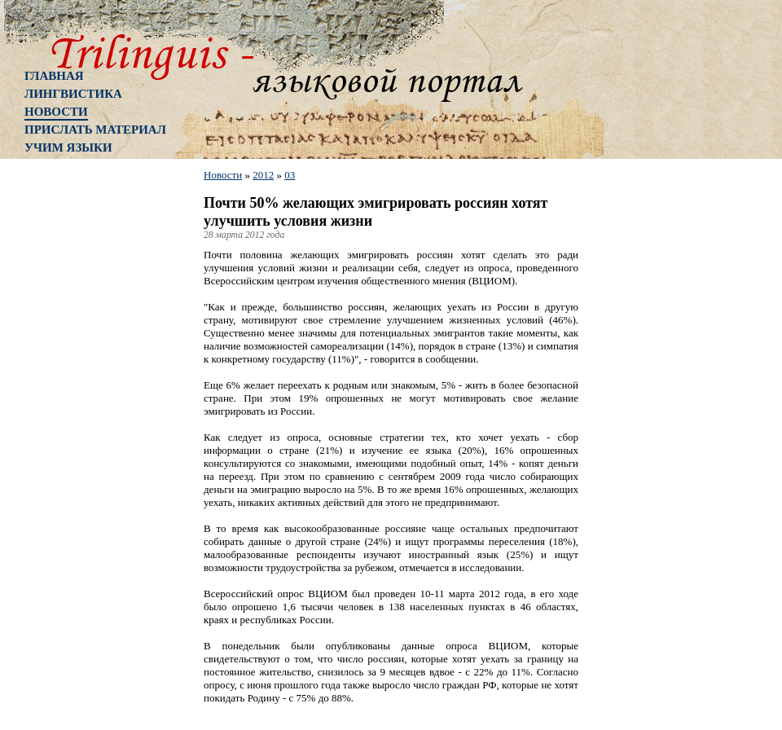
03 (289, 175)
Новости (56, 111)
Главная (54, 75)
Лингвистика (73, 93)
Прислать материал (95, 129)
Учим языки (68, 147)
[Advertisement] (89, 427)
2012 (263, 175)
